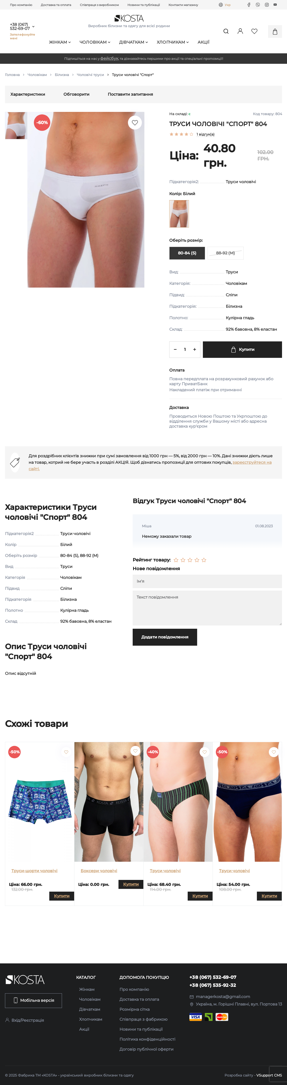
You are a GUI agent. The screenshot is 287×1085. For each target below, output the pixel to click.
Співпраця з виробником (99, 5)
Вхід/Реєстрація (24, 1020)
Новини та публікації (143, 5)
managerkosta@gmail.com (219, 996)
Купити (242, 350)
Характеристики (27, 94)
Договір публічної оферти (146, 1049)
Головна (12, 75)
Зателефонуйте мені (22, 36)
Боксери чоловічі (99, 870)
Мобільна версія (33, 1000)
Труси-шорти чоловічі (34, 870)
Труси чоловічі (165, 870)
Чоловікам (95, 42)
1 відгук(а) (206, 134)
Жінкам (60, 42)
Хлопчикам (173, 42)
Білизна (62, 75)
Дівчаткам (133, 42)
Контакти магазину (183, 5)
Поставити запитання (130, 94)
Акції (204, 42)
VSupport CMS (269, 1075)
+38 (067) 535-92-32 (212, 985)
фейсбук (109, 58)
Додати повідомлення (164, 637)
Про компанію (21, 5)
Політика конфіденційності (147, 1039)
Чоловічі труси (90, 75)
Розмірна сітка (134, 1009)
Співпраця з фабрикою (143, 1019)
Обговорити (76, 94)
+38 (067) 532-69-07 (20, 27)
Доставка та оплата (56, 5)
